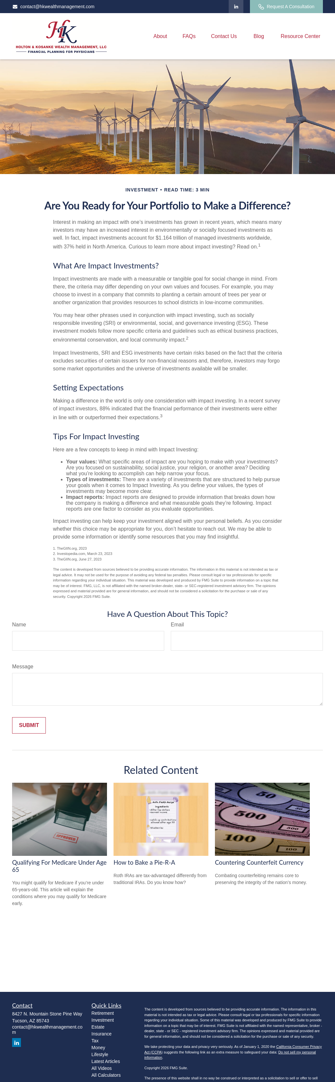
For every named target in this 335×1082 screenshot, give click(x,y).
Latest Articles (106, 1061)
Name (19, 624)
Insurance (102, 1033)
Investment (103, 1020)
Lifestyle (100, 1054)
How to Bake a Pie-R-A (144, 862)
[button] (160, 36)
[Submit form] (29, 725)
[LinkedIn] (236, 6)
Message (22, 666)
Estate (98, 1027)
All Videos (102, 1068)
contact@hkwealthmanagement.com (53, 6)
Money (98, 1047)
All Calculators (106, 1075)
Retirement (103, 1013)
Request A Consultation (286, 7)
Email (177, 624)
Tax (95, 1040)
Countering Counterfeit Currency (259, 862)
